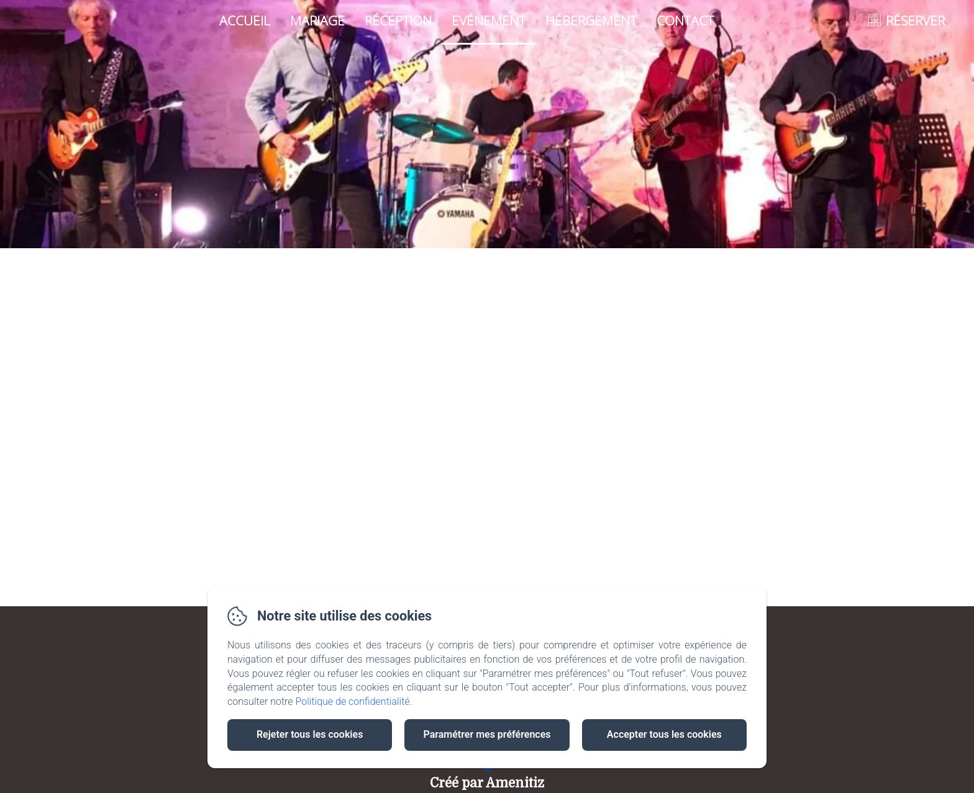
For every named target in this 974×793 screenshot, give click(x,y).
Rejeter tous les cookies (310, 734)
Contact (685, 20)
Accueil (244, 20)
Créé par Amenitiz (487, 783)
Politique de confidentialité (353, 701)
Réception (398, 20)
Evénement (489, 20)
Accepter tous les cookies (664, 734)
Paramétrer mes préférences (486, 734)
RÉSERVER (915, 20)
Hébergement (591, 20)
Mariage (317, 20)
